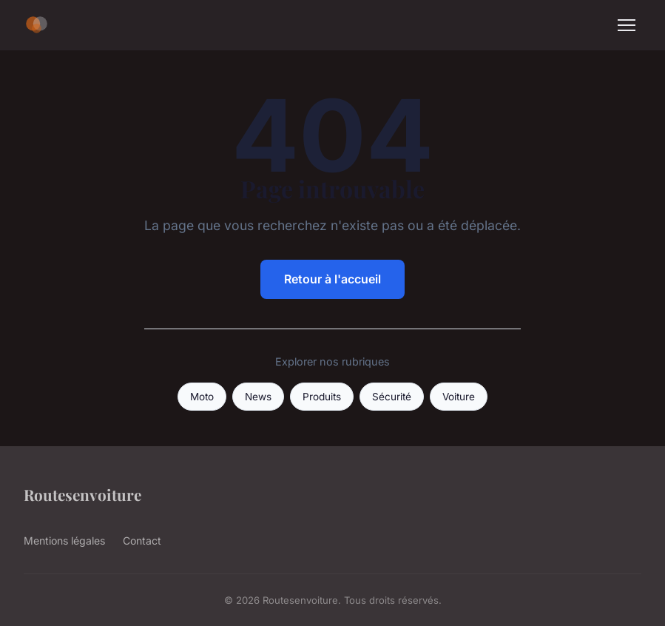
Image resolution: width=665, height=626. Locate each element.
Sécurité (391, 397)
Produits (322, 397)
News (258, 397)
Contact (142, 540)
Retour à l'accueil (332, 279)
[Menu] (626, 25)
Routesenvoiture (82, 494)
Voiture (458, 397)
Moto (202, 397)
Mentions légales (64, 540)
